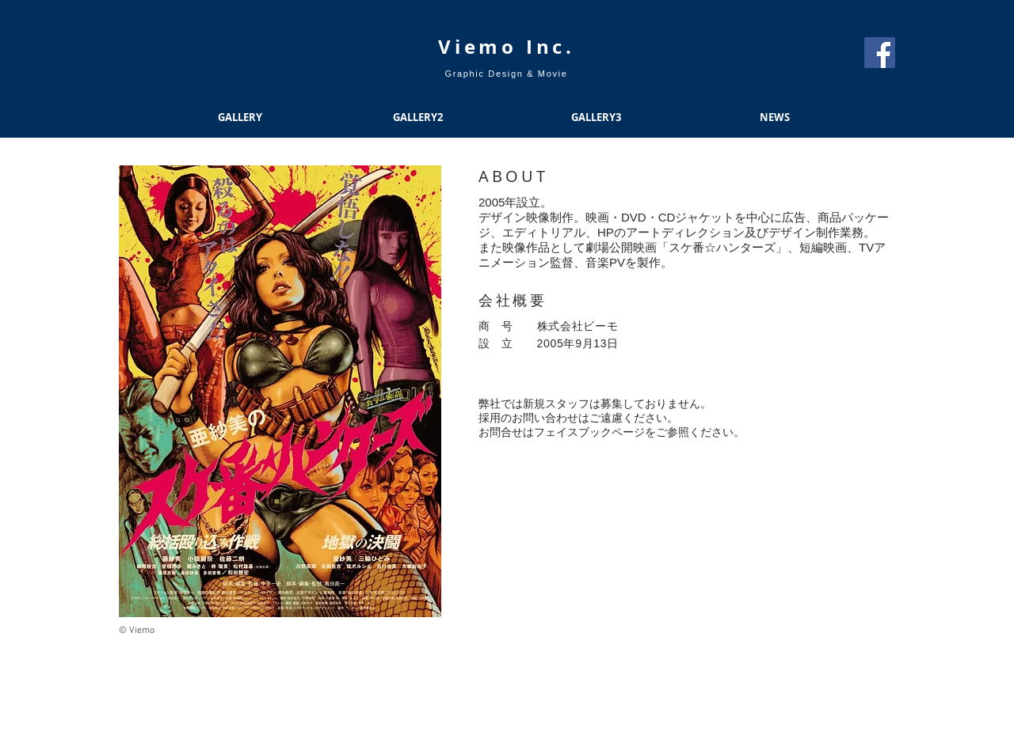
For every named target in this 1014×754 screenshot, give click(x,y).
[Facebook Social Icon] (879, 52)
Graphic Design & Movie (506, 73)
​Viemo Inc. (506, 46)
